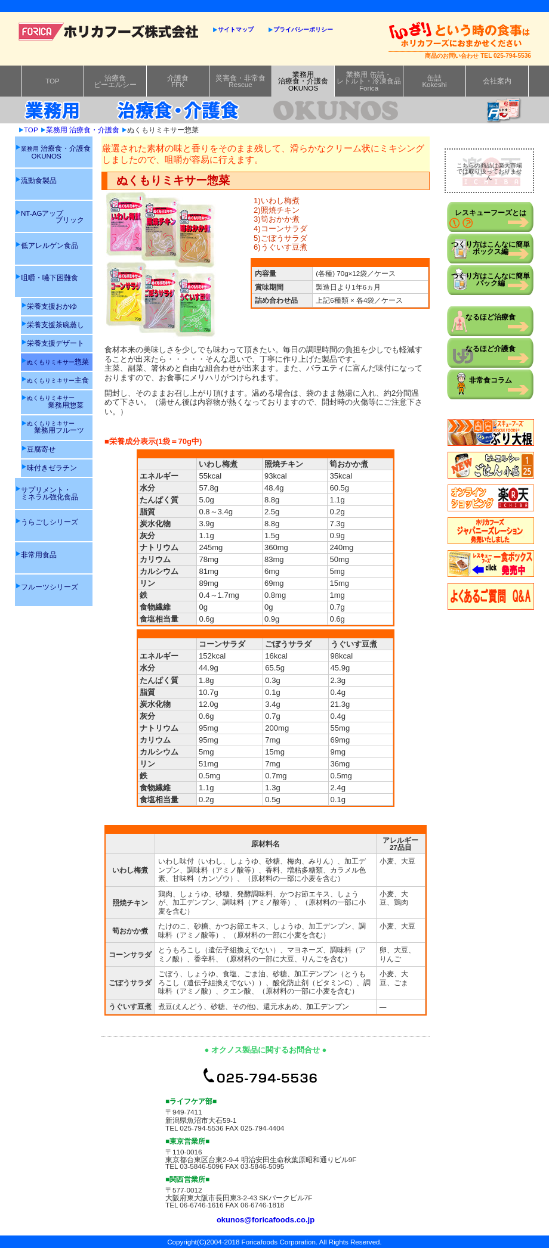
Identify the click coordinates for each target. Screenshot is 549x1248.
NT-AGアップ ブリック (52, 216)
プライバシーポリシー (303, 29)
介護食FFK (178, 81)
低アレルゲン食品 (49, 245)
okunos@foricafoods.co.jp (265, 1219)
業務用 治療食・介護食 (82, 130)
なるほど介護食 (490, 348)
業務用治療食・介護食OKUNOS (303, 81)
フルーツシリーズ (49, 587)
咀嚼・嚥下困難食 (49, 277)
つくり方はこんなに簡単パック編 (490, 279)
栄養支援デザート (55, 343)
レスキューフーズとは (490, 212)
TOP (52, 81)
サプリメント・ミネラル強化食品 (49, 493)
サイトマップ (236, 29)
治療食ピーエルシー (115, 81)
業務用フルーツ (55, 427)
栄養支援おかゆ (52, 306)
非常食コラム (490, 380)
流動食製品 (39, 180)
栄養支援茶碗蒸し (55, 324)
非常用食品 (39, 554)
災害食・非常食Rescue (240, 81)
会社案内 (497, 81)
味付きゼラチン (52, 467)
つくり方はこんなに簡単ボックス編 (490, 247)
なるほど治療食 (490, 317)
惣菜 (58, 361)
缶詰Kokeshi (434, 81)
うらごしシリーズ (49, 522)
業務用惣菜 (55, 401)
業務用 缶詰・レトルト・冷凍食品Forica (369, 81)
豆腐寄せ (41, 449)
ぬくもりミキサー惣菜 (163, 130)
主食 (58, 380)
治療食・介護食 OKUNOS (56, 151)
